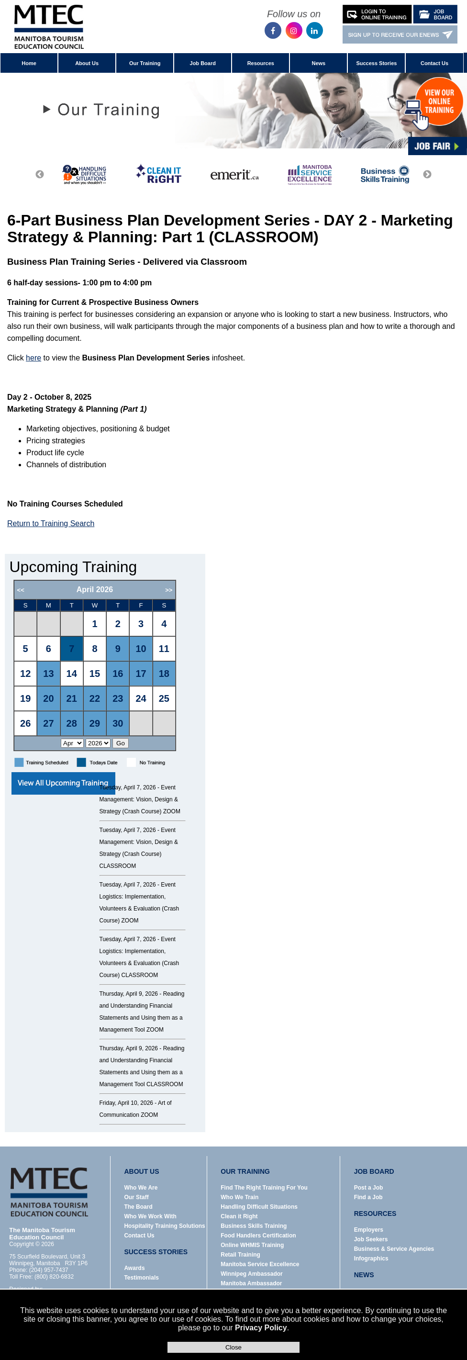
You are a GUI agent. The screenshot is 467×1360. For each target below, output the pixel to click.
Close (233, 1347)
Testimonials (141, 1277)
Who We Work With (150, 1216)
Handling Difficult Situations (259, 1206)
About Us (87, 63)
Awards (134, 1268)
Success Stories (376, 63)
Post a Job (368, 1187)
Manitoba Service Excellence (260, 1264)
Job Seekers (371, 1239)
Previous (39, 175)
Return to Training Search (50, 523)
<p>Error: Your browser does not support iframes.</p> (107, 665)
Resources (260, 63)
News (318, 63)
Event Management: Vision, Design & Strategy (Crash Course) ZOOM (140, 799)
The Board (138, 1206)
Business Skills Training (254, 1226)
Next (427, 175)
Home (29, 63)
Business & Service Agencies (394, 1249)
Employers (368, 1229)
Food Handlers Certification (258, 1235)
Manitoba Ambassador (251, 1283)
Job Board (203, 63)
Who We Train (239, 1197)
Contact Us (434, 63)
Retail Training (240, 1254)
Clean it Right (239, 1216)
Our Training (144, 63)
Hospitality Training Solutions (164, 1226)
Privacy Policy (261, 1328)
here (33, 358)
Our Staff (136, 1197)
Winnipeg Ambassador (251, 1273)
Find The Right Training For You (264, 1187)
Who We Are (140, 1187)
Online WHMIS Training (252, 1245)
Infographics (371, 1258)
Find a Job (368, 1197)
